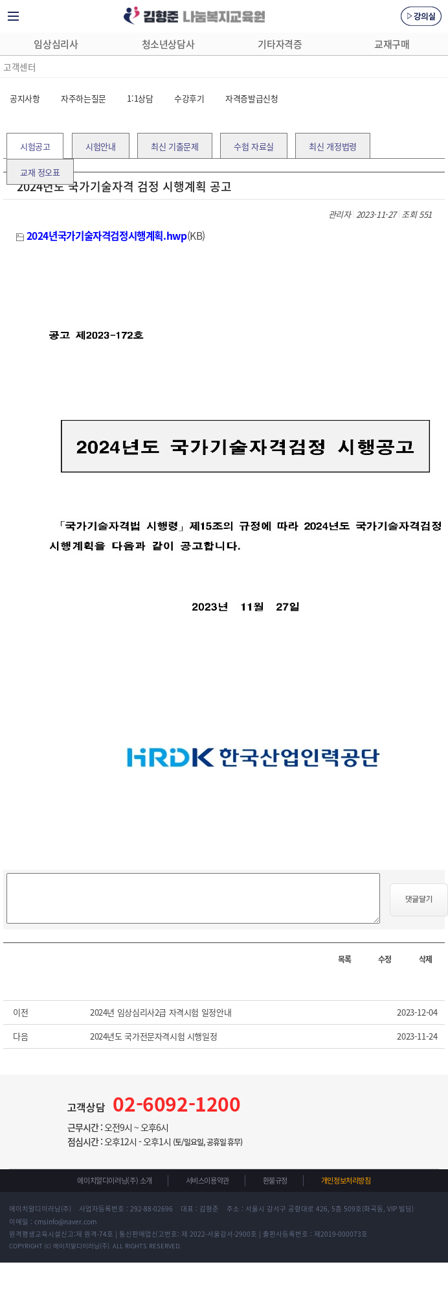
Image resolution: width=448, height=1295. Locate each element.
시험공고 (35, 146)
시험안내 (100, 146)
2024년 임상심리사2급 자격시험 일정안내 (160, 1012)
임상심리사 (56, 44)
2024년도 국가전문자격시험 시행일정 (153, 1036)
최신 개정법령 (332, 146)
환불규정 (275, 1180)
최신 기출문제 (174, 146)
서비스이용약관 (207, 1180)
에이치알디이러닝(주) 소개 (114, 1180)
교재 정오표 (40, 172)
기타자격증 (280, 44)
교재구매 (391, 44)
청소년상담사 (168, 44)
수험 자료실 (254, 146)
